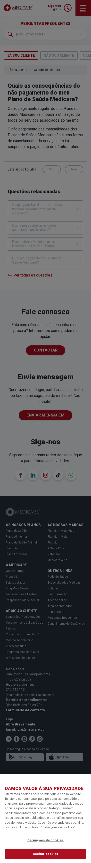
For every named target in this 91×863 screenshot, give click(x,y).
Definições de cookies (45, 840)
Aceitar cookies (45, 854)
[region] (45, 818)
